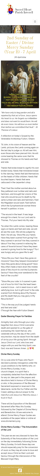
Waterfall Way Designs (32, 473)
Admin (12, 473)
